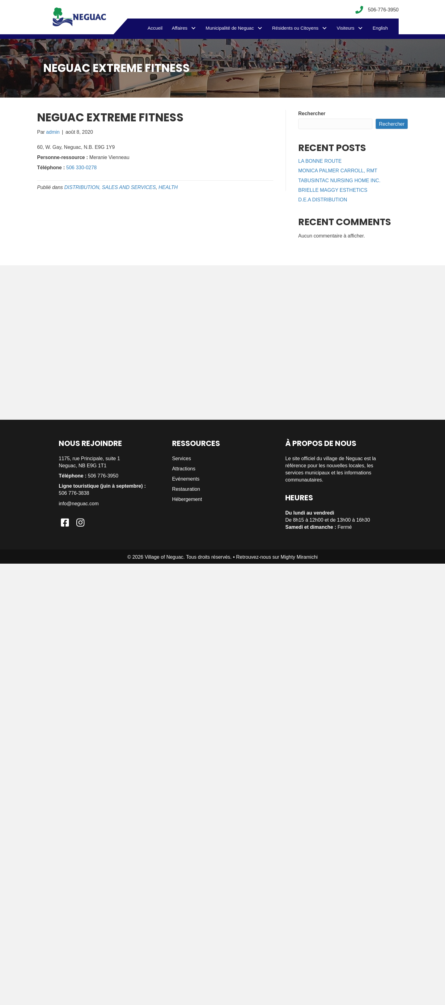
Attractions (184, 468)
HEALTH (168, 187)
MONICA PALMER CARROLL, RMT (337, 170)
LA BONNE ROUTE (319, 161)
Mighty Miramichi (299, 557)
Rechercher (311, 113)
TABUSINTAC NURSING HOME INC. (339, 180)
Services (181, 458)
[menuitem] (380, 28)
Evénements (186, 478)
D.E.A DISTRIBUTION (322, 199)
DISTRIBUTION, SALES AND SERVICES (110, 187)
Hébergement (187, 499)
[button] (193, 27)
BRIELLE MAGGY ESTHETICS (332, 190)
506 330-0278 (81, 167)
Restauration (186, 489)
